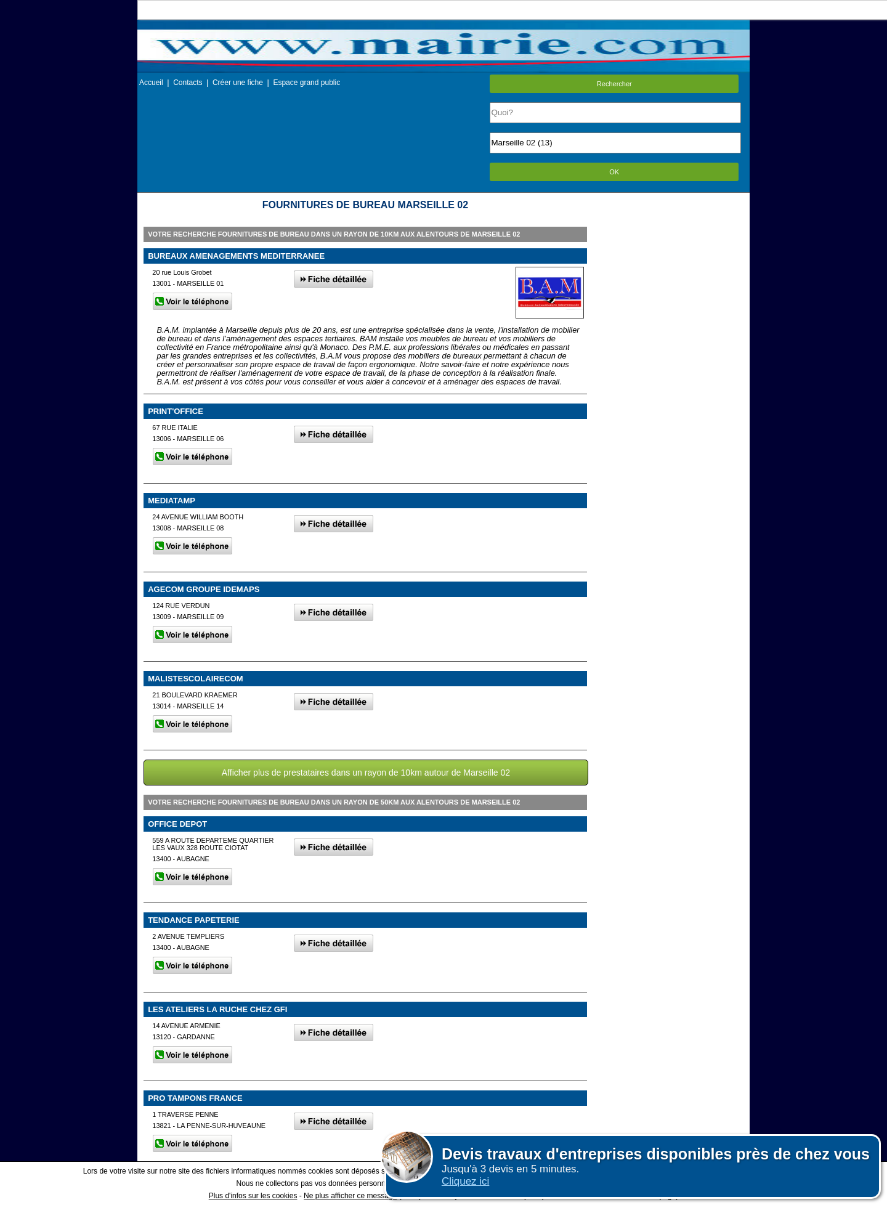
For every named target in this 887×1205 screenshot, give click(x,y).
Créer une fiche (238, 82)
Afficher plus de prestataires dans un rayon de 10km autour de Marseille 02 (366, 772)
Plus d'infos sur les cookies (253, 1195)
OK (614, 172)
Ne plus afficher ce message (350, 1195)
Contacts (187, 82)
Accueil (151, 82)
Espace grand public (306, 82)
